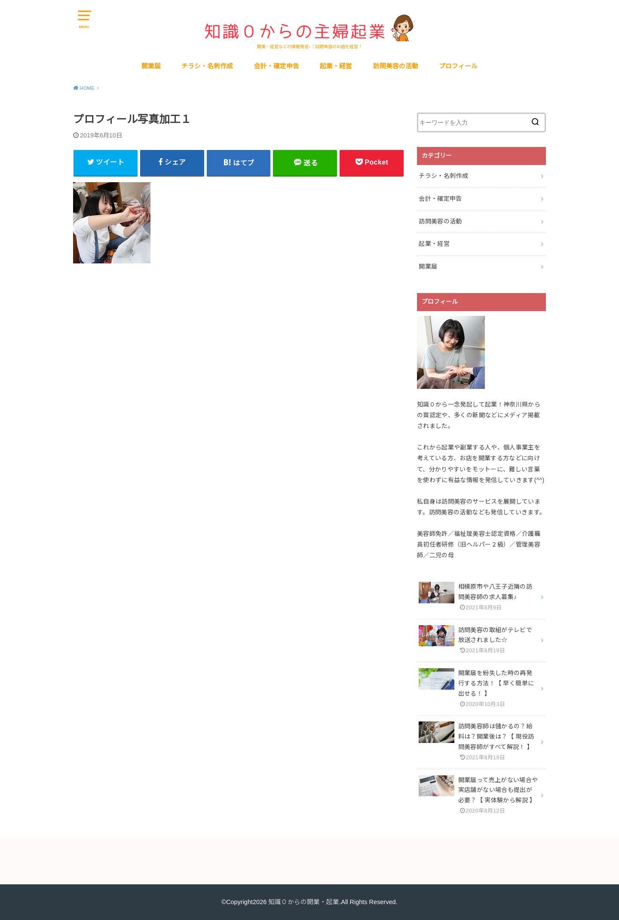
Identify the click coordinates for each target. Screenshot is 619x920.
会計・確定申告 (276, 66)
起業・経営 (336, 66)
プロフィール (458, 66)
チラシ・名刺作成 (207, 66)
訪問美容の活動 (395, 66)
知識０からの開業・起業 (303, 902)
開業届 (151, 66)
